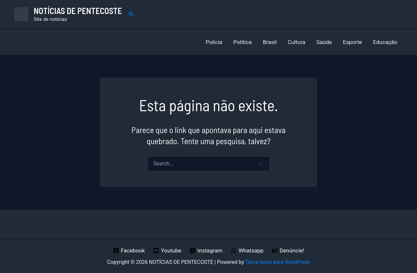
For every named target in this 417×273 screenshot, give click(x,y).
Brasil (270, 42)
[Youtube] (167, 250)
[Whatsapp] (247, 250)
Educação (385, 42)
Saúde (324, 42)
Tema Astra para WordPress (277, 262)
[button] (131, 14)
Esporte (352, 42)
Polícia (214, 42)
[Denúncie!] (288, 250)
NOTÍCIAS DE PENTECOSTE (78, 11)
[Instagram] (205, 250)
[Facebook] (129, 250)
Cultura (296, 42)
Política (242, 42)
